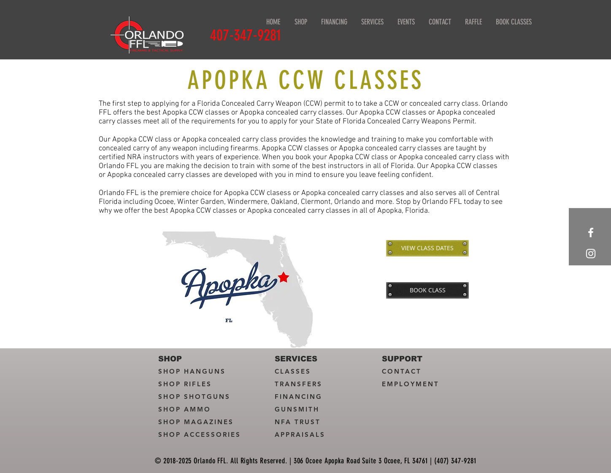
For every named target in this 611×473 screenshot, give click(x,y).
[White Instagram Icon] (590, 253)
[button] (372, 22)
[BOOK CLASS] (427, 290)
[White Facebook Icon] (590, 232)
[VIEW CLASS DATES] (427, 248)
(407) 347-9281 (455, 460)
